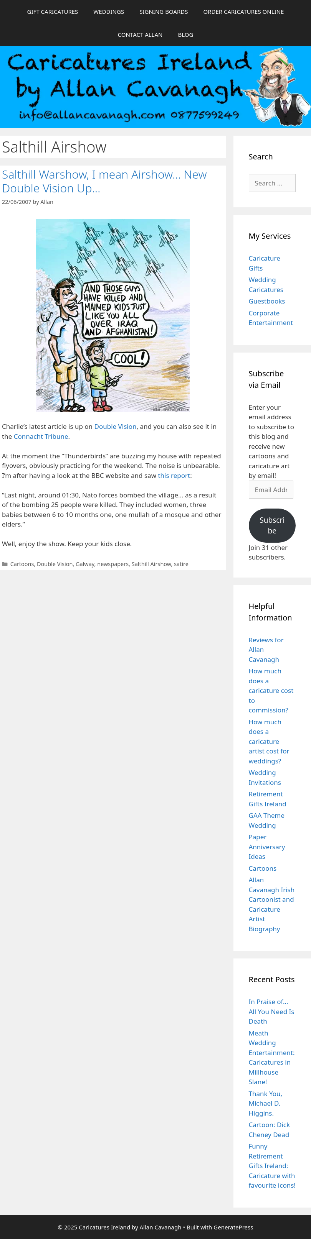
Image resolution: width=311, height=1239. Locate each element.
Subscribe (272, 525)
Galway (85, 564)
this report (174, 475)
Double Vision (115, 426)
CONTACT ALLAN (140, 34)
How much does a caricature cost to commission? (271, 690)
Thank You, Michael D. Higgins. (266, 1103)
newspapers (113, 564)
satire (181, 564)
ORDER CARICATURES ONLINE (243, 11)
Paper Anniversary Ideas (267, 846)
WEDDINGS (108, 11)
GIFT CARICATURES (52, 11)
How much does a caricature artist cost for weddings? (269, 741)
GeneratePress (233, 1227)
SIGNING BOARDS (163, 11)
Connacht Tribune (41, 436)
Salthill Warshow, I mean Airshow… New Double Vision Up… (104, 181)
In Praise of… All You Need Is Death (271, 1011)
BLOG (185, 34)
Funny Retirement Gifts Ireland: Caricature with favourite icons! (272, 1166)
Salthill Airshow (151, 564)
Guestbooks (267, 301)
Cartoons (22, 564)
